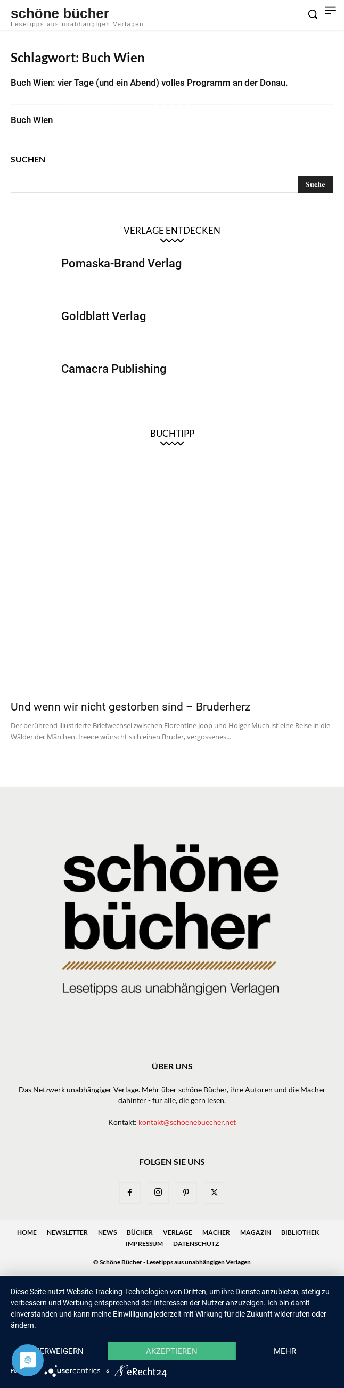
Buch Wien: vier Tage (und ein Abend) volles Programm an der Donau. (149, 82)
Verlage (177, 1232)
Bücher (140, 1232)
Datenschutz (196, 1243)
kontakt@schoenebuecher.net (187, 1121)
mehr (285, 1351)
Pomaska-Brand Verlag (121, 263)
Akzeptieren (172, 1351)
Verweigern (59, 1351)
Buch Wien (32, 120)
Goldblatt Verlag (103, 316)
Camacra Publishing (113, 368)
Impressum (144, 1243)
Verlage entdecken (172, 230)
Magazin (255, 1232)
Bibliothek (300, 1232)
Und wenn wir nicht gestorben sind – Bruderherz (130, 706)
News (107, 1232)
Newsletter (67, 1232)
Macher (216, 1232)
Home (27, 1232)
